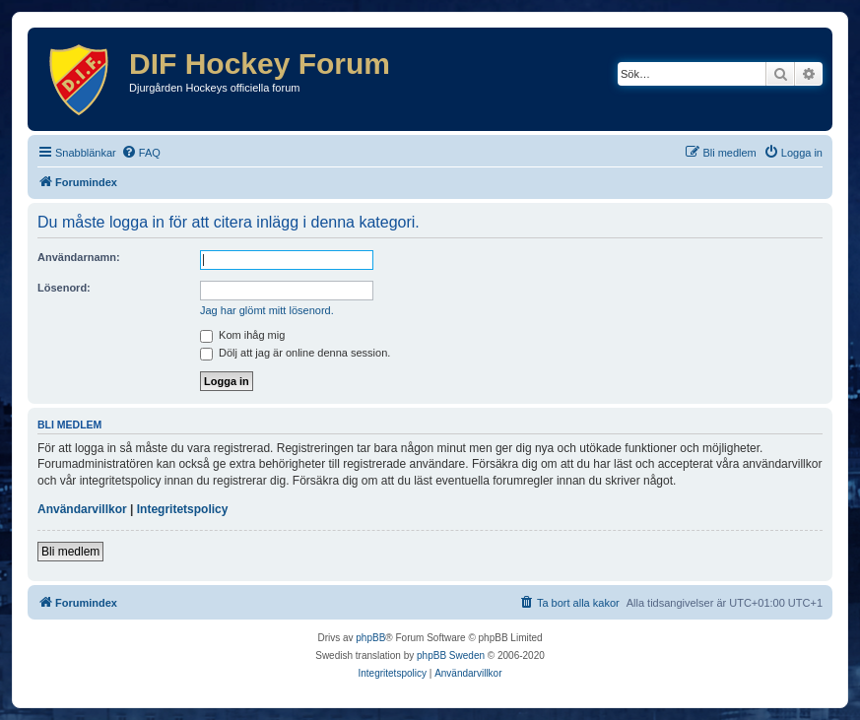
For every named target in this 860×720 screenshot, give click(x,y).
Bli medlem (70, 551)
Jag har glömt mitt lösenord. (267, 310)
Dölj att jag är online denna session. (295, 353)
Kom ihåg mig (242, 335)
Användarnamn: (78, 257)
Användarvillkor (82, 509)
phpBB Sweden (451, 655)
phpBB (370, 637)
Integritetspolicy (183, 509)
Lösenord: (64, 288)
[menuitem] (141, 152)
